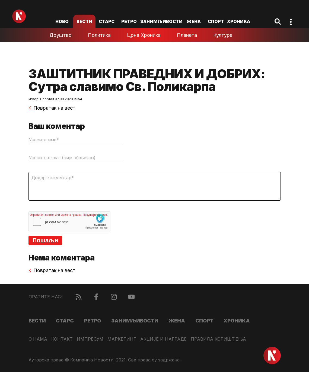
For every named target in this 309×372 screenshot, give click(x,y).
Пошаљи (45, 240)
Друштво (60, 35)
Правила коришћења (218, 339)
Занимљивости (161, 21)
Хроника (238, 21)
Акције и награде (163, 339)
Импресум (90, 339)
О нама (37, 339)
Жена (193, 21)
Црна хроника (144, 35)
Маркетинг (121, 339)
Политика (99, 35)
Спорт (216, 21)
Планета (187, 35)
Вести (84, 21)
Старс (106, 21)
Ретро (129, 21)
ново (62, 21)
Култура (222, 35)
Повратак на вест (51, 108)
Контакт (62, 339)
